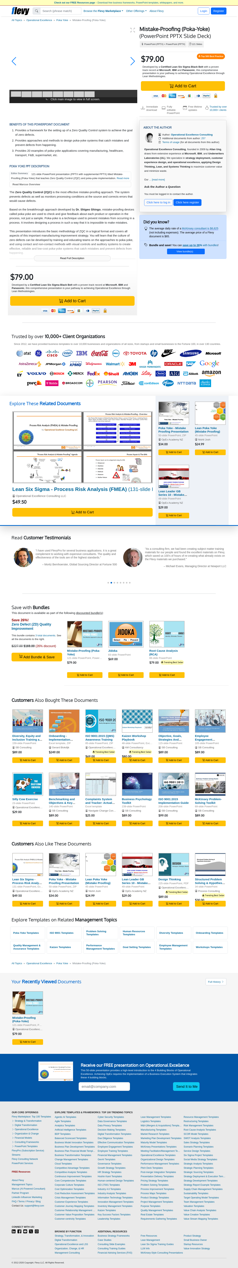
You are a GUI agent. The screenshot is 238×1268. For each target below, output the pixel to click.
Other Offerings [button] (135, 11)
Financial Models (22, 1138)
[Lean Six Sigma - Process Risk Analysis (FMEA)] (82, 447)
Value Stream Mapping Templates (201, 1218)
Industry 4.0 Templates (109, 1189)
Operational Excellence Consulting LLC (41, 496)
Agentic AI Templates (65, 1117)
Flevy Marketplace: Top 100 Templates (31, 1116)
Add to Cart (183, 85)
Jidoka (112, 650)
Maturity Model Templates (154, 1142)
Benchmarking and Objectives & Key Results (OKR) (62, 802)
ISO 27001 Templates (109, 1185)
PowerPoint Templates (25, 1146)
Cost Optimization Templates (69, 1189)
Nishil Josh (204, 439)
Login (203, 11)
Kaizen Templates (60, 947)
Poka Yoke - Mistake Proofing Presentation (173, 429)
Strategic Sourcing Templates (199, 1172)
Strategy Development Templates (201, 1180)
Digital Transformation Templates (114, 1134)
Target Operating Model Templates (201, 1197)
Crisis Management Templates (70, 1197)
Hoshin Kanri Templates (110, 1176)
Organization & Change (25, 1133)
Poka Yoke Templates (26, 932)
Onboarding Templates (209, 932)
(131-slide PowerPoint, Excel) (103, 489)
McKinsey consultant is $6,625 (200, 228)
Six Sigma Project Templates (198, 1155)
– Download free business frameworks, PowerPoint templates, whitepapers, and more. (119, 2)
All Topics (17, 20)
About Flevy (157, 11)
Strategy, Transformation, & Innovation (74, 1235)
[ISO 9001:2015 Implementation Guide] (173, 784)
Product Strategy (192, 1235)
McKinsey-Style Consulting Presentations (162, 1252)
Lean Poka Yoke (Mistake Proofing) (207, 429)
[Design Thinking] (173, 864)
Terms (21, 1201)
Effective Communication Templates (116, 1142)
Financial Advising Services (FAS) (115, 1252)
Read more (123, 178)
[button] (14, 61)
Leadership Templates (109, 1218)
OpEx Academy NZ (172, 439)
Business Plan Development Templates (75, 1146)
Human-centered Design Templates (116, 1180)
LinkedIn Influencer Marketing (27, 1197)
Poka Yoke (62, 20)
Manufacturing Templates (153, 1129)
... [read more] (157, 179)
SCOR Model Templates (196, 1134)
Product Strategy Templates (155, 1197)
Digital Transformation (24, 1125)
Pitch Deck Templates (152, 1168)
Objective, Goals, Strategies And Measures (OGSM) (170, 739)
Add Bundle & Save (37, 656)
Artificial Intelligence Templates (70, 1129)
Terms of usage (171, 142)
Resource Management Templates (201, 1117)
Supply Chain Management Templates (203, 1189)
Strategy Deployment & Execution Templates (205, 1176)
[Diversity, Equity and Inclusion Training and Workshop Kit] (27, 721)
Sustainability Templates (196, 1193)
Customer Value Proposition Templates (74, 1214)
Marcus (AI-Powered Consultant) (28, 1188)
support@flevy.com (34, 1205)
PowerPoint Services (22, 1163)
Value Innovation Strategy (197, 1248)
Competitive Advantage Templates (72, 1168)
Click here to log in (158, 202)
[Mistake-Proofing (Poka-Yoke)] (84, 634)
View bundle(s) (184, 251)
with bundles (200, 245)
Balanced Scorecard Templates (71, 1138)
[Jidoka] (126, 634)
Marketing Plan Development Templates (161, 1138)
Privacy (30, 1201)
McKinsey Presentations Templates (159, 1146)
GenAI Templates (106, 1159)
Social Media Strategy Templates (200, 1159)
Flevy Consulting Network (25, 1159)
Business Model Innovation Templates (74, 1142)
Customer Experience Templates (71, 1202)
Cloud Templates (63, 1163)
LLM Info (145, 1248)
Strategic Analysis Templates (198, 1163)
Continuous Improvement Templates (73, 1176)
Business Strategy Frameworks (114, 1235)
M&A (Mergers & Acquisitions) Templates (161, 1125)
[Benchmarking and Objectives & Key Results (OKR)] (64, 784)
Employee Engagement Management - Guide (209, 739)
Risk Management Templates (198, 1125)
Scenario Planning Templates (198, 1146)
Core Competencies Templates (70, 1180)
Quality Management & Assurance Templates (27, 947)
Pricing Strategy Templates (154, 1180)
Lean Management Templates (156, 1117)
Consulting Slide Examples (111, 1244)
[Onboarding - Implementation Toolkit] (64, 721)
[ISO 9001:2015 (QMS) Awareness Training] (100, 721)
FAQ (14, 1201)
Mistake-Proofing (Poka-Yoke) (24, 1019)
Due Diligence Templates (110, 1138)
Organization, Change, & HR (69, 1248)
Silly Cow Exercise (25, 799)
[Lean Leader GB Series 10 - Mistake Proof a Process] (173, 476)
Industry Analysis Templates (112, 1193)
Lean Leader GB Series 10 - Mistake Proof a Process (171, 495)
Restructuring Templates (196, 1121)
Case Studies (104, 1240)
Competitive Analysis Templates (71, 1172)
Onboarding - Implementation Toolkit (59, 739)
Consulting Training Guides (111, 1248)
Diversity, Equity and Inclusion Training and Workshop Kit (27, 739)
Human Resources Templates (134, 933)
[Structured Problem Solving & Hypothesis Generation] (210, 864)
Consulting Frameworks (25, 1142)
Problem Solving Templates (96, 933)
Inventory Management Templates (115, 1206)
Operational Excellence (39, 20)
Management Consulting (67, 1252)
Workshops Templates (209, 947)
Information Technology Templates (115, 1197)
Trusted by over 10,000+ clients (218, 108)
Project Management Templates (157, 1202)
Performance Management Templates (100, 947)
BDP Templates (63, 1134)
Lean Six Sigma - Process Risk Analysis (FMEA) (27, 883)
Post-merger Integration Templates (158, 1172)
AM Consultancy (134, 747)
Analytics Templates (65, 1125)
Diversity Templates (171, 932)
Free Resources (149, 1235)
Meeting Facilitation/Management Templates (161, 1151)
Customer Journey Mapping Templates (74, 1206)
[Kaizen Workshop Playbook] (137, 721)
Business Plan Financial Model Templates (75, 1151)
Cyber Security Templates (111, 1117)
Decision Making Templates (112, 1129)
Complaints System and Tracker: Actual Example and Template (98, 804)
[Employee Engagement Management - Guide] (210, 721)
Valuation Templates (194, 1206)
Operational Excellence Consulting (108, 747)
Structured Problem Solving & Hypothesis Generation (210, 883)
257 (203, 138)
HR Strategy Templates (109, 1172)
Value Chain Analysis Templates (200, 1210)
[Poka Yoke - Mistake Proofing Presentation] (173, 413)
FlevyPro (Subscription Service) (28, 1150)
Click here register (187, 202)
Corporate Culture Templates (69, 1185)
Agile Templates (63, 1121)
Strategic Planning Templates (198, 1168)
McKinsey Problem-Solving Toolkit (208, 800)
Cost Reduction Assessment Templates (75, 1193)
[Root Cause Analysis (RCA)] (167, 634)
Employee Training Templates (113, 1151)
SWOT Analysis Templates (197, 1138)
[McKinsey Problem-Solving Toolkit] (210, 784)
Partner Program (20, 1193)
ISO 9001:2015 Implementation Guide (173, 800)
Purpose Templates (151, 1206)
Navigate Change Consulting (105, 810)
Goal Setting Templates (137, 947)
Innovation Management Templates (116, 1202)
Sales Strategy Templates (197, 1142)
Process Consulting (209, 891)
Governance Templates (109, 1163)
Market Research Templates (155, 1134)
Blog (38, 1201)
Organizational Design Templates (158, 1159)
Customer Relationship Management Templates (75, 1210)
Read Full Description (72, 258)
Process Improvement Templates (157, 1189)
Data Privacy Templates (110, 1125)
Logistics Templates (151, 1121)
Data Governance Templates (112, 1121)
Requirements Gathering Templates (159, 1218)
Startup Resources (193, 1244)
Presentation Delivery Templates (157, 1176)
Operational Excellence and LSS (71, 1244)
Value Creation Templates (197, 1214)
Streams (16, 1154)
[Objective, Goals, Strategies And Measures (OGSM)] (173, 721)
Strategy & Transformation (27, 1121)
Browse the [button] (102, 11)
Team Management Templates (199, 1202)
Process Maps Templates (153, 1193)
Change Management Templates (71, 1159)
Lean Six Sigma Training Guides (157, 1244)
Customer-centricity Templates (70, 1218)
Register (218, 11)
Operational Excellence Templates (158, 1155)
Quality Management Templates (157, 1210)
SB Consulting (24, 747)
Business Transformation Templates (73, 1155)
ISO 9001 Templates (62, 932)
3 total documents (45, 635)
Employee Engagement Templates (115, 1146)
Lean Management (150, 1240)
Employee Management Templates (173, 947)
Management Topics (22, 1184)
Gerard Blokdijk (60, 747)
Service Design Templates (197, 1151)
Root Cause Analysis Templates (200, 1129)
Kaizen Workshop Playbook (134, 737)
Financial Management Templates (115, 1155)
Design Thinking (169, 879)
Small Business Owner (195, 1240)
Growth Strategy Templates (112, 1168)
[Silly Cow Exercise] (27, 784)
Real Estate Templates (152, 1214)
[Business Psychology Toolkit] (137, 784)
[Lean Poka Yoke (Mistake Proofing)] (210, 413)
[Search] (61, 11)
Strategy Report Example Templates (202, 1185)
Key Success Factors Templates (114, 1214)
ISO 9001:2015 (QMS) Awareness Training (99, 737)
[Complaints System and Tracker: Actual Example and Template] (100, 784)
